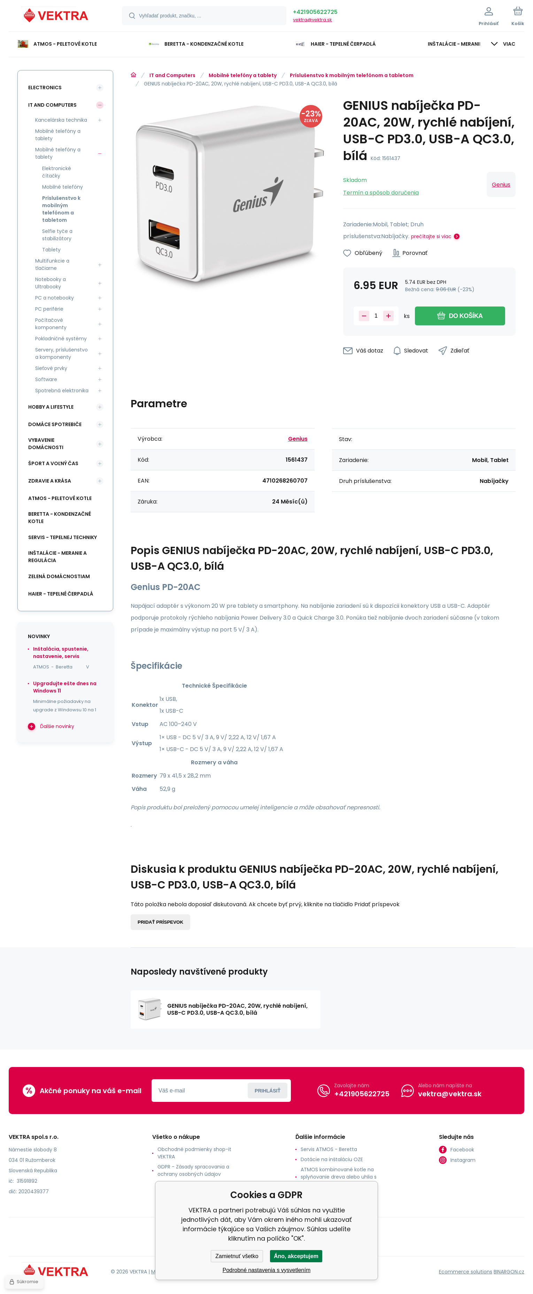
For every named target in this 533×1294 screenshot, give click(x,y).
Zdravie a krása (49, 480)
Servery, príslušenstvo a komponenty (61, 353)
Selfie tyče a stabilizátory (57, 235)
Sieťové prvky (51, 368)
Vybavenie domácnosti (45, 444)
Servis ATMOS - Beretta (329, 1149)
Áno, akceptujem (296, 1256)
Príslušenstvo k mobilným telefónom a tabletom (352, 75)
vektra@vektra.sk (312, 19)
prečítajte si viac (431, 236)
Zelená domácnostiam (59, 576)
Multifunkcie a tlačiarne (52, 264)
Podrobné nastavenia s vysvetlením (267, 1270)
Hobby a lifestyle (51, 406)
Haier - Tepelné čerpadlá (60, 593)
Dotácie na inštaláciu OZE (332, 1159)
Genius (501, 185)
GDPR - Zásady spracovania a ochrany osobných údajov (193, 1170)
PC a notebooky (54, 297)
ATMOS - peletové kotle (60, 498)
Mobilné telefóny (62, 186)
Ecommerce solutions (465, 1271)
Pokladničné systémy (61, 338)
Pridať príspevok (160, 922)
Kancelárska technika (61, 119)
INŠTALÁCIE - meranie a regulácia (57, 557)
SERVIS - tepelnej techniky (62, 537)
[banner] (57, 16)
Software (46, 379)
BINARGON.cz (509, 1271)
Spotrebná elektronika (61, 390)
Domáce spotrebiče (55, 424)
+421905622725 (315, 12)
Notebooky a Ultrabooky (50, 283)
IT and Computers (172, 75)
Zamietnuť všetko (236, 1256)
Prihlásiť (267, 1090)
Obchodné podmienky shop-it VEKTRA (194, 1153)
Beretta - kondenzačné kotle (59, 517)
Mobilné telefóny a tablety (243, 75)
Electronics (45, 87)
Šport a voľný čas (53, 463)
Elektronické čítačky (56, 172)
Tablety (51, 249)
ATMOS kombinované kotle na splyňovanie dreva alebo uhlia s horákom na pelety (339, 1177)
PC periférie (49, 308)
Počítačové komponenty (51, 324)
